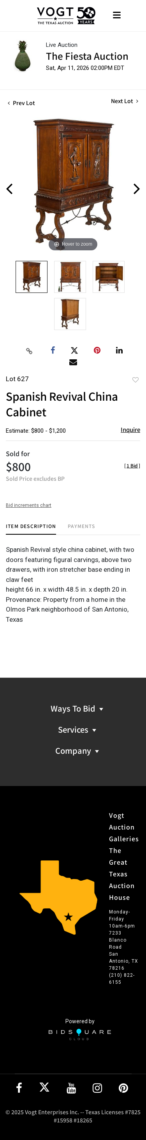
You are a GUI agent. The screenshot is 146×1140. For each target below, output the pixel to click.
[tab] (31, 529)
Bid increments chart (28, 505)
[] (132, 465)
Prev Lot (21, 103)
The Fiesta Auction (87, 55)
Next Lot (124, 101)
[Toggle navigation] (117, 16)
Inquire (130, 429)
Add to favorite (135, 379)
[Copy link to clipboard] (29, 350)
